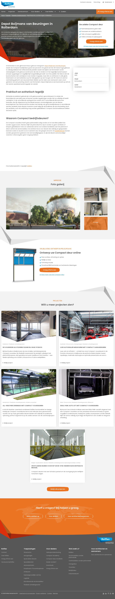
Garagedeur (73, 564)
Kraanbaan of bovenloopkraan (34, 568)
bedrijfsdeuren (60, 131)
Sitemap (55, 593)
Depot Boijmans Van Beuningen (55, 66)
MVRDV (29, 166)
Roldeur (71, 552)
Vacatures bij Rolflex (7, 562)
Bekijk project (8, 363)
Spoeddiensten (29, 562)
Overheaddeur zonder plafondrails (80, 561)
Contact (4, 552)
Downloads (49, 565)
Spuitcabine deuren (30, 559)
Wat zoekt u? (74, 549)
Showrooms (27, 552)
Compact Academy (52, 555)
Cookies (49, 593)
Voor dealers (35, 12)
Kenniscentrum (23, 12)
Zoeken (63, 12)
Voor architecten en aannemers (99, 550)
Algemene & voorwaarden (27, 593)
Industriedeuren (74, 574)
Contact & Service (85, 2)
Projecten (11, 12)
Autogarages (28, 555)
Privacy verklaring (41, 593)
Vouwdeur (72, 567)
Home (3, 12)
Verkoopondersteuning (53, 552)
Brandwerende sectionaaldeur (33, 581)
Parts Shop (97, 2)
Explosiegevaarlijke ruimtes (32, 575)
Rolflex (4, 549)
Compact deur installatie (54, 559)
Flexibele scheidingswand (19, 15)
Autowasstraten (29, 565)
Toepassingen (29, 549)
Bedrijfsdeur (72, 570)
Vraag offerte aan (105, 12)
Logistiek (26, 578)
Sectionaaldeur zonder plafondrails (76, 556)
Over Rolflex (49, 12)
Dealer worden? (51, 562)
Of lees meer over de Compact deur (96, 46)
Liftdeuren (27, 572)
